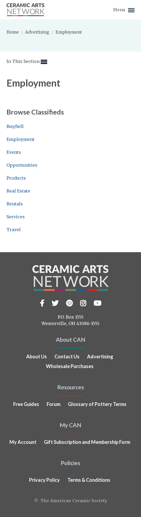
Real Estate (18, 191)
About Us (36, 356)
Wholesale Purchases (70, 366)
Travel (13, 229)
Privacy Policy (44, 480)
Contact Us (67, 356)
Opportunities (21, 165)
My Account (22, 442)
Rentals (14, 203)
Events (13, 152)
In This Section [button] (26, 62)
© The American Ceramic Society (70, 500)
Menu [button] (124, 10)
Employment (20, 139)
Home (13, 32)
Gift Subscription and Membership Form (87, 442)
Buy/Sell (15, 126)
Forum (53, 404)
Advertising (37, 32)
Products (16, 178)
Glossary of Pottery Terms (97, 404)
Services (15, 216)
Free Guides (26, 404)
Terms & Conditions (88, 480)
